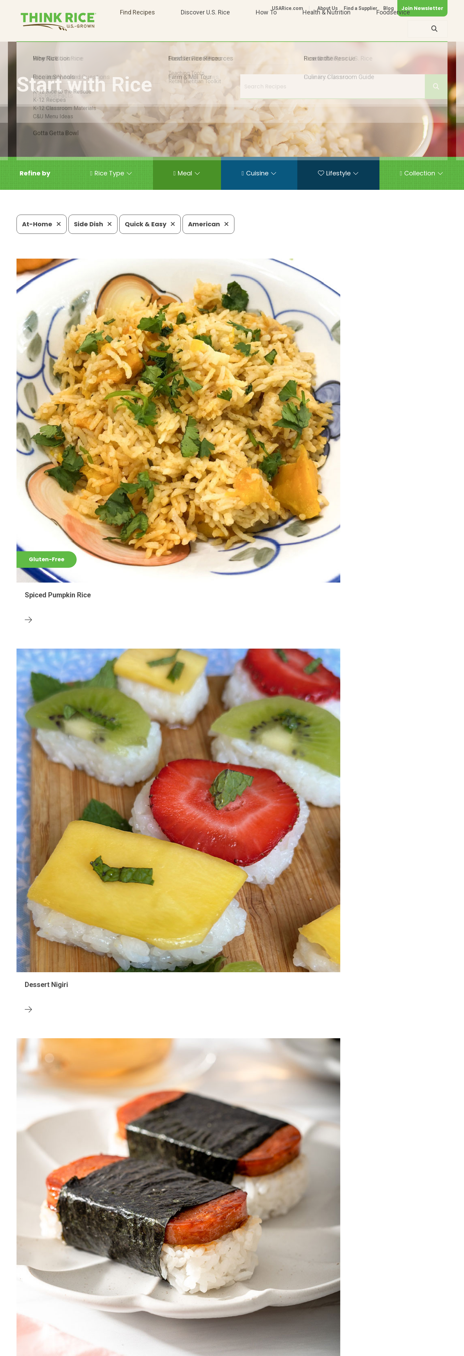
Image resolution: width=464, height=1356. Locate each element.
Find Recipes (137, 28)
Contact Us (318, 1348)
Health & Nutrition (326, 28)
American (208, 224)
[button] (35, 173)
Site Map (393, 1348)
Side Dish (93, 224)
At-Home (41, 224)
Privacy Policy (357, 1348)
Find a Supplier (360, 8)
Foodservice (393, 28)
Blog (388, 8)
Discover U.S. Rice (205, 28)
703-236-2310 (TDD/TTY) (267, 1327)
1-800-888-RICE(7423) (188, 1327)
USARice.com (287, 8)
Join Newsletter (422, 8)
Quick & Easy (150, 224)
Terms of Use (428, 1348)
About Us (327, 8)
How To (266, 28)
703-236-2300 (123, 1327)
